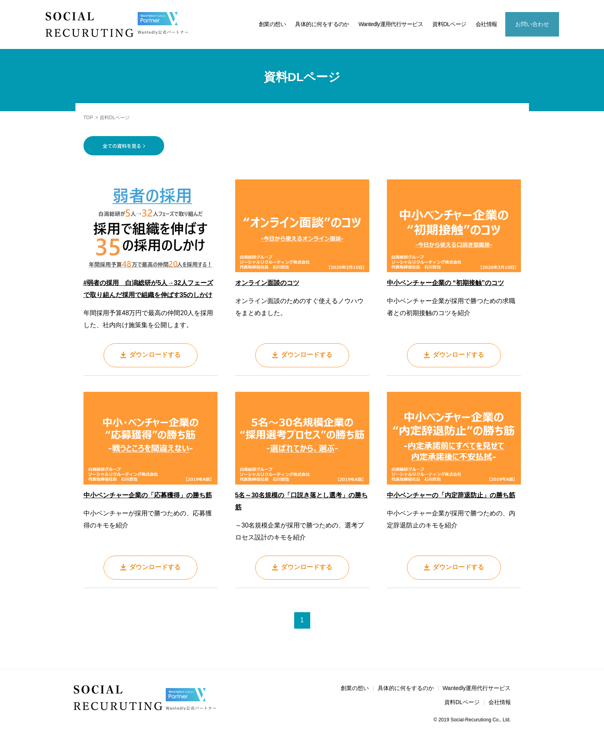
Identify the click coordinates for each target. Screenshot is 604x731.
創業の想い (272, 24)
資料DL (592, 627)
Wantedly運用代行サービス (390, 24)
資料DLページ (449, 24)
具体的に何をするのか (322, 24)
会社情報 (486, 24)
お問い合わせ (532, 24)
